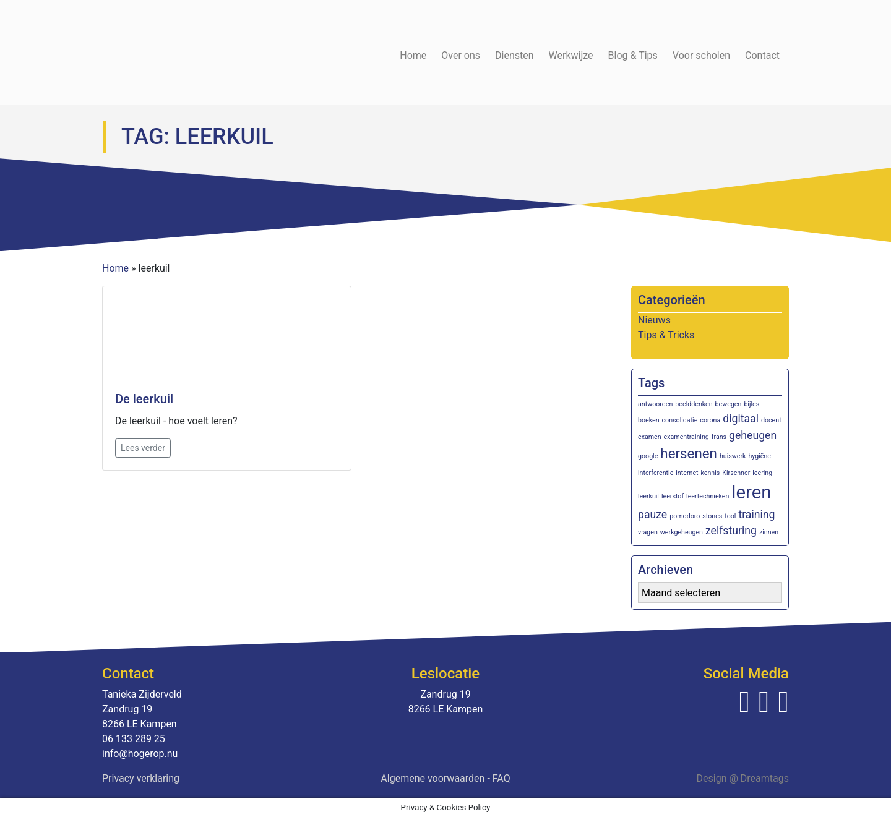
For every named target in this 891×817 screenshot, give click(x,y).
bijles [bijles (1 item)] (751, 404)
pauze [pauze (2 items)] (652, 514)
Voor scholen (701, 55)
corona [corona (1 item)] (710, 420)
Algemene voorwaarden (432, 778)
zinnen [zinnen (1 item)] (768, 532)
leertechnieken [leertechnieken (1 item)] (707, 496)
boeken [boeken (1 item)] (649, 420)
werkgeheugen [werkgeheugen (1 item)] (681, 532)
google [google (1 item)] (648, 456)
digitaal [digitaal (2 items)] (741, 419)
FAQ (501, 778)
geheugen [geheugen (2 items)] (753, 435)
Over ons (460, 55)
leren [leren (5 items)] (751, 492)
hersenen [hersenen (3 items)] (688, 453)
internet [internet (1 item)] (687, 473)
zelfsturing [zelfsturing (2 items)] (731, 530)
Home (413, 55)
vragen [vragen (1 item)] (648, 532)
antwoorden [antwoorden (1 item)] (655, 404)
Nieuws (654, 320)
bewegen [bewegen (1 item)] (728, 404)
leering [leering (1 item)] (762, 473)
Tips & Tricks (666, 335)
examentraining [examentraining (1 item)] (686, 437)
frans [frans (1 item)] (719, 437)
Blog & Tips (633, 55)
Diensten (514, 55)
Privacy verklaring (140, 778)
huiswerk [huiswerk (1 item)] (733, 456)
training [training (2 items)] (756, 514)
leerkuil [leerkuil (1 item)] (648, 496)
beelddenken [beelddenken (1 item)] (693, 404)
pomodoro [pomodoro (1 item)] (684, 516)
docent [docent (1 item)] (771, 420)
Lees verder (143, 448)
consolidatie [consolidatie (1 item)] (680, 420)
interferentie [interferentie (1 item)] (655, 473)
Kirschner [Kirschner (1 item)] (736, 473)
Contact (762, 55)
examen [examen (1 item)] (649, 437)
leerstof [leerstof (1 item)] (672, 496)
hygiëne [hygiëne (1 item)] (759, 456)
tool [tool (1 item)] (730, 516)
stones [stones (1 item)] (712, 516)
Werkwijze (571, 55)
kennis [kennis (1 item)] (710, 473)
